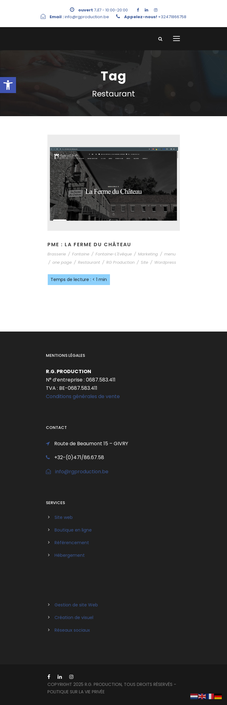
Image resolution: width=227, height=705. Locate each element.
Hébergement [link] (70, 555)
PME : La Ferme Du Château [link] (89, 244)
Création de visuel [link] (74, 617)
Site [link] (144, 262)
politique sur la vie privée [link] (76, 692)
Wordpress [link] (165, 262)
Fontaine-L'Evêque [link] (113, 254)
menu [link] (170, 254)
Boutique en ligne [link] (73, 530)
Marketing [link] (148, 254)
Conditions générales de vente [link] (83, 396)
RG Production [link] (120, 262)
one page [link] (62, 262)
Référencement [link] (72, 543)
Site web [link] (64, 517)
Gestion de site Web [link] (76, 605)
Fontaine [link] (80, 254)
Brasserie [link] (56, 254)
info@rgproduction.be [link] (81, 471)
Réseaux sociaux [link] (72, 630)
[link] (8, 85)
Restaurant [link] (89, 262)
